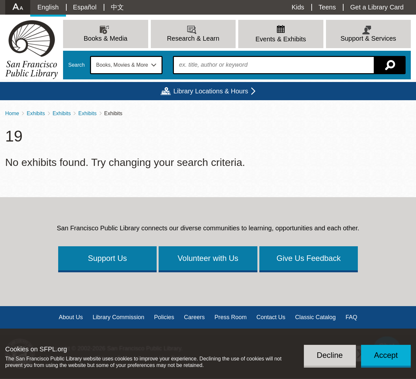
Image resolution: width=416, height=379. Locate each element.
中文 (117, 7)
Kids (298, 7)
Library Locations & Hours (210, 91)
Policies (164, 317)
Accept (386, 355)
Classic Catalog (315, 317)
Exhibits (36, 113)
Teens (327, 7)
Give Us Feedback (309, 258)
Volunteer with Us (208, 258)
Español (85, 7)
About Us (71, 317)
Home (12, 113)
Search (76, 65)
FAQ (351, 317)
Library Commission (118, 317)
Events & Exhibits (280, 39)
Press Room (230, 317)
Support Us (107, 258)
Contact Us (270, 317)
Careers (194, 317)
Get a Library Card (377, 7)
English (48, 7)
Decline (330, 355)
